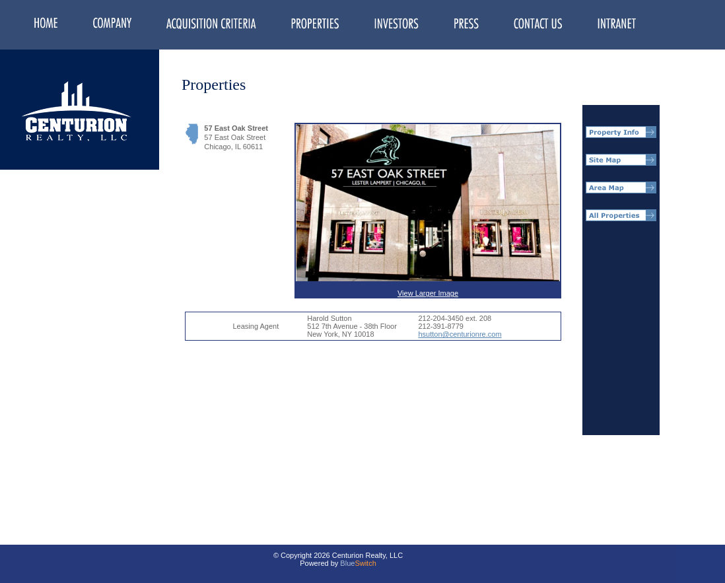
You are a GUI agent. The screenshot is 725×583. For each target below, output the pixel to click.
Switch (365, 563)
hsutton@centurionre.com (459, 334)
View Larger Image (428, 210)
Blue (347, 563)
